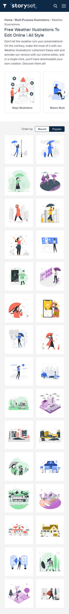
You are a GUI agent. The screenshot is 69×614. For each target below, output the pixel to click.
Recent (42, 129)
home (8, 20)
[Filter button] (6, 6)
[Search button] (55, 6)
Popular (56, 129)
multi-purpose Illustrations (32, 20)
